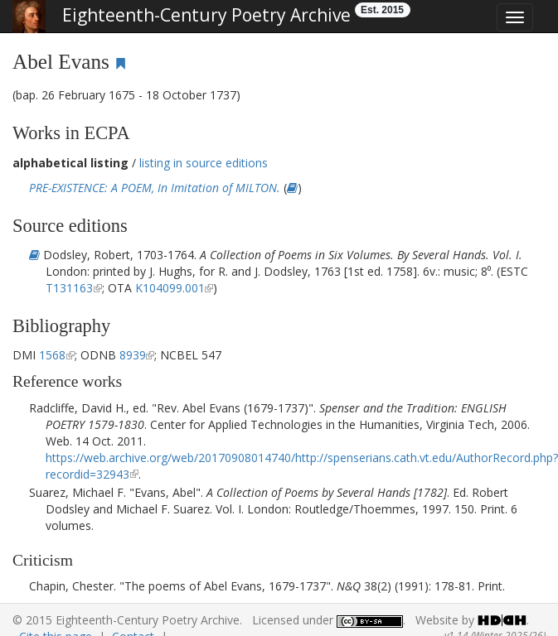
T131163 (69, 288)
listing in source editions (203, 163)
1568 (52, 355)
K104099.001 (170, 288)
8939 (132, 355)
